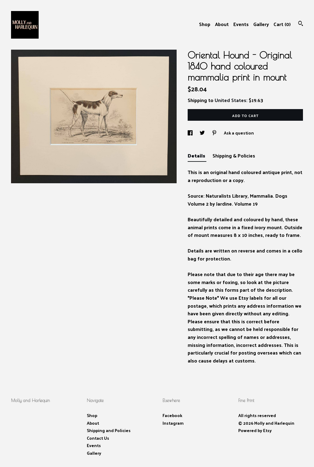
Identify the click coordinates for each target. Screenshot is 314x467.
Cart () (282, 24)
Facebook (172, 415)
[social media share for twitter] (203, 133)
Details (197, 155)
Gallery (261, 24)
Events (241, 24)
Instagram (173, 423)
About (222, 24)
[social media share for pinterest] (215, 133)
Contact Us (98, 438)
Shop (204, 24)
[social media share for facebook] (190, 133)
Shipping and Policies (109, 430)
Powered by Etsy (255, 430)
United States (230, 100)
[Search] (300, 24)
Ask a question (239, 133)
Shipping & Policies (234, 155)
